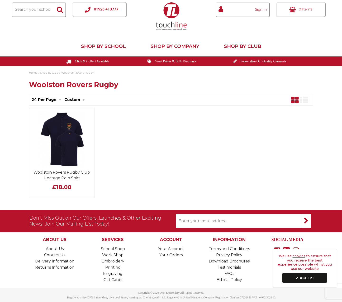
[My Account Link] (242, 9)
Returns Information (54, 267)
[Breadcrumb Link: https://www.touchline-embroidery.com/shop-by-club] (49, 72)
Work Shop (113, 255)
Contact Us (54, 255)
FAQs (229, 273)
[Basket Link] (301, 9)
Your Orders (171, 255)
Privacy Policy (229, 255)
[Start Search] (60, 9)
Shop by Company (175, 46)
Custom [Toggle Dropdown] (72, 99)
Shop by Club (242, 46)
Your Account (171, 249)
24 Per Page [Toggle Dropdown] (45, 99)
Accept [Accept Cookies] (304, 278)
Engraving (113, 273)
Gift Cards (113, 279)
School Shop (113, 249)
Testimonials (229, 267)
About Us (55, 249)
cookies (299, 256)
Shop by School (103, 46)
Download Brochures (229, 261)
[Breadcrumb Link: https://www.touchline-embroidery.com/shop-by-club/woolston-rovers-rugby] (77, 72)
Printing (113, 267)
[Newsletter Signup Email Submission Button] (306, 221)
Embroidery (113, 261)
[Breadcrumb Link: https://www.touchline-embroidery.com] (33, 72)
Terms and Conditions (229, 249)
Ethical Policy (229, 279)
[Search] (33, 9)
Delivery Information (54, 261)
